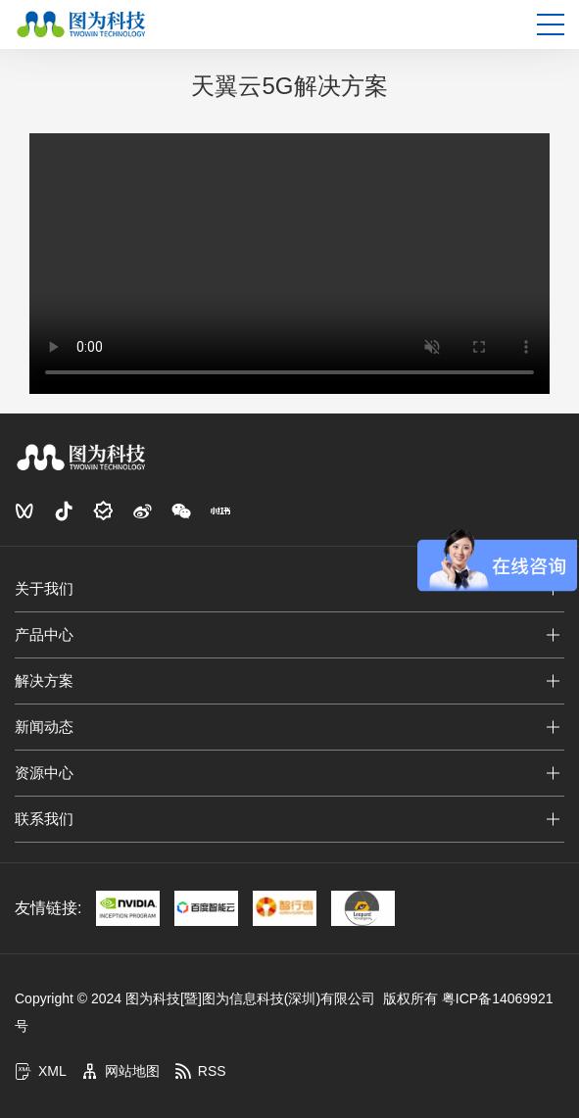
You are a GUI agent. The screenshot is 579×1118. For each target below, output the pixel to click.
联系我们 (44, 818)
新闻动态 (44, 726)
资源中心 (44, 772)
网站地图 (120, 1071)
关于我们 (44, 588)
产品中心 (44, 634)
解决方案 (44, 680)
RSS (200, 1071)
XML (41, 1071)
